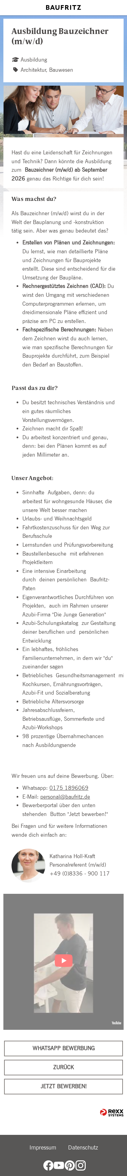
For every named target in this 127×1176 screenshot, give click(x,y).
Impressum (42, 1147)
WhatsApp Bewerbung (64, 1048)
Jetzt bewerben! (64, 1086)
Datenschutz (83, 1147)
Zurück (63, 1067)
